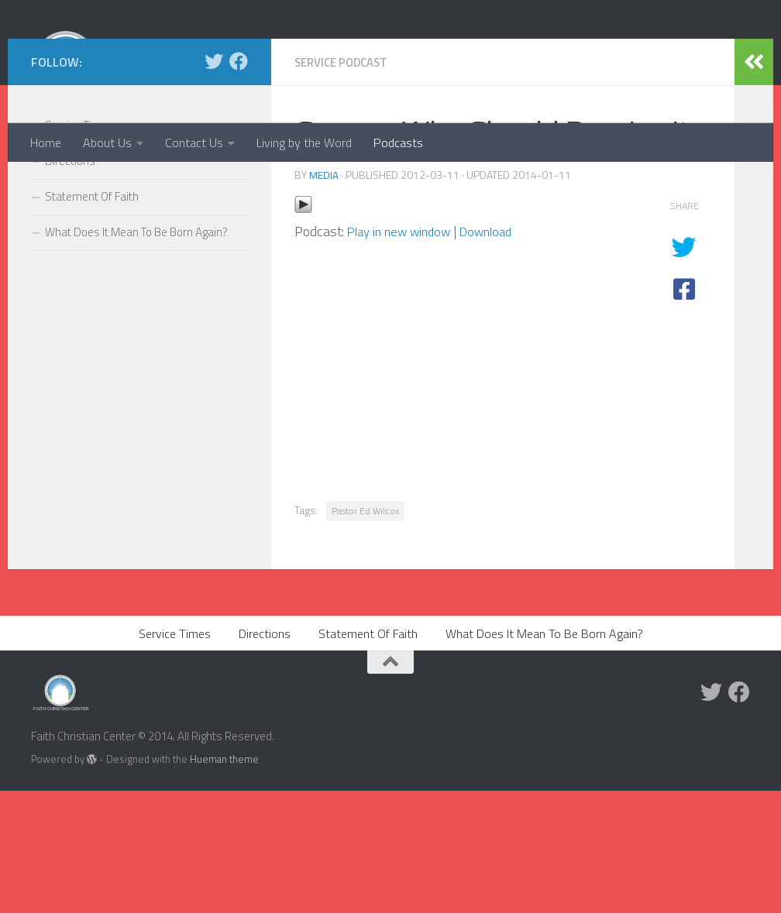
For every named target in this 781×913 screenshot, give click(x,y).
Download (499, 353)
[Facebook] (238, 184)
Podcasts (398, 142)
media (324, 297)
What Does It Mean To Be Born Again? (136, 355)
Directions (70, 284)
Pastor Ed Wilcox (365, 633)
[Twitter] (214, 184)
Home (45, 142)
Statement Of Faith (92, 319)
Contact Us (194, 142)
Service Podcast (345, 185)
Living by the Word (304, 142)
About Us (107, 142)
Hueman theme (224, 881)
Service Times (79, 248)
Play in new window (404, 353)
